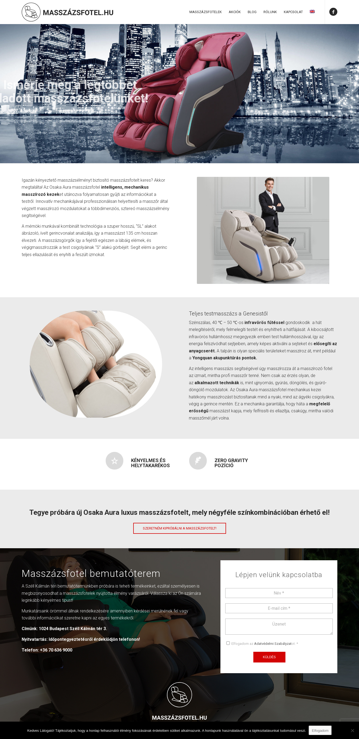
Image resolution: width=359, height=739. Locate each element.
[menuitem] (205, 12)
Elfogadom (320, 731)
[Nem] (352, 730)
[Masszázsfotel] (67, 12)
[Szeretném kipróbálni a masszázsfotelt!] (179, 528)
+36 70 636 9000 (56, 650)
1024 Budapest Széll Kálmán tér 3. (73, 628)
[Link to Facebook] (333, 12)
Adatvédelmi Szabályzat (273, 644)
